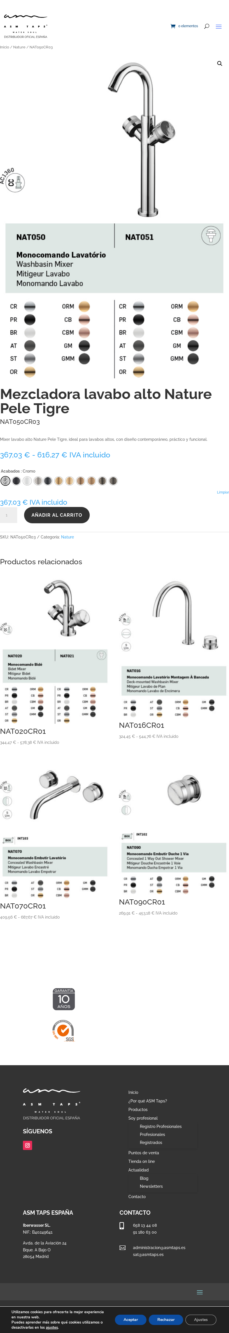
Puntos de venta (143, 1153)
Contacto (137, 1197)
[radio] (48, 481)
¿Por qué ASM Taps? (147, 1101)
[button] (220, 63)
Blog (144, 1178)
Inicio (4, 47)
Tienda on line (141, 1161)
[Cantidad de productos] (8, 515)
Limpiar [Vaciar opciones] (223, 492)
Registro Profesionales (161, 1126)
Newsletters (151, 1186)
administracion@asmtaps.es (159, 1247)
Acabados (10, 471)
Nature (19, 47)
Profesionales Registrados (152, 1138)
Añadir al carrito (57, 515)
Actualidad (138, 1170)
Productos (138, 1110)
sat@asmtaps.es (148, 1254)
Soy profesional (143, 1118)
